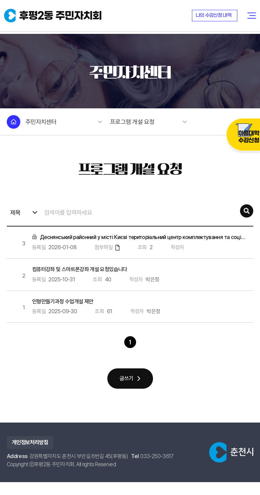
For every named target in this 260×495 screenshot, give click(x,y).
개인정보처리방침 (30, 455)
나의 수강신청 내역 (214, 17)
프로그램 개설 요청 (147, 121)
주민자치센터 (62, 121)
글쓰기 (126, 391)
